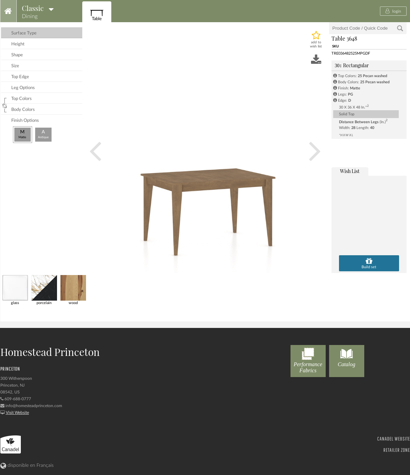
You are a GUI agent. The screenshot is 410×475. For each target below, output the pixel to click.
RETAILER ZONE (396, 450)
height (18, 44)
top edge (20, 77)
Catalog (346, 356)
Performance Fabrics (308, 359)
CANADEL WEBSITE (393, 439)
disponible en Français (27, 465)
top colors (21, 99)
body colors (23, 109)
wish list (349, 171)
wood (73, 290)
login (393, 11)
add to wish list (316, 44)
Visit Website (17, 413)
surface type (24, 33)
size (15, 66)
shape (17, 55)
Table (96, 13)
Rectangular (352, 65)
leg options (23, 88)
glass (15, 290)
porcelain (44, 290)
